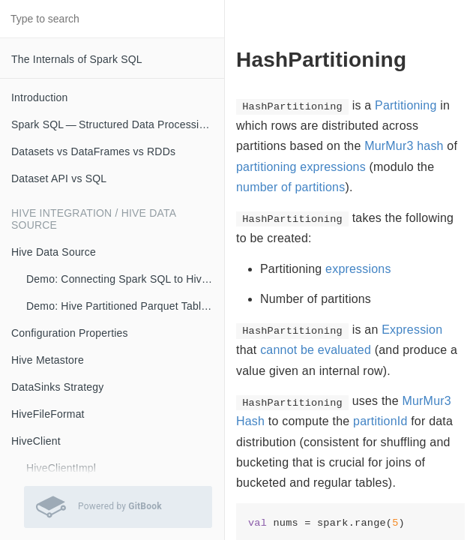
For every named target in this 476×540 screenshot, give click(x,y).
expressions (358, 268)
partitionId (380, 421)
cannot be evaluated (315, 350)
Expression (412, 329)
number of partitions (290, 187)
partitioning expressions (301, 166)
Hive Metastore (47, 360)
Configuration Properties (69, 333)
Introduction (39, 98)
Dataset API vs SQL (58, 178)
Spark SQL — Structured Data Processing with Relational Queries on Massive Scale (117, 124)
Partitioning (405, 105)
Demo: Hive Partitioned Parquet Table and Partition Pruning (125, 306)
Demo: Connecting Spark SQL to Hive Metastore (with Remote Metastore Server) (125, 279)
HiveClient (36, 441)
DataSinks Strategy (57, 387)
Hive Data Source (53, 252)
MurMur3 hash (404, 146)
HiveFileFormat (48, 414)
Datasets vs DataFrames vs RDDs (93, 152)
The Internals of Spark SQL (76, 59)
